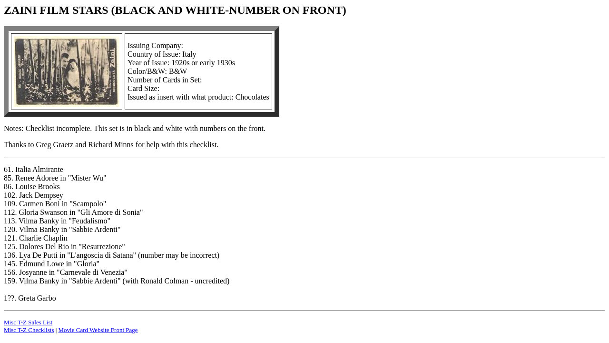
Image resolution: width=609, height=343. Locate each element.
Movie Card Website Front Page (98, 329)
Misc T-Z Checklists (29, 329)
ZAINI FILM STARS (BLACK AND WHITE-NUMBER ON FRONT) (175, 10)
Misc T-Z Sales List (28, 322)
